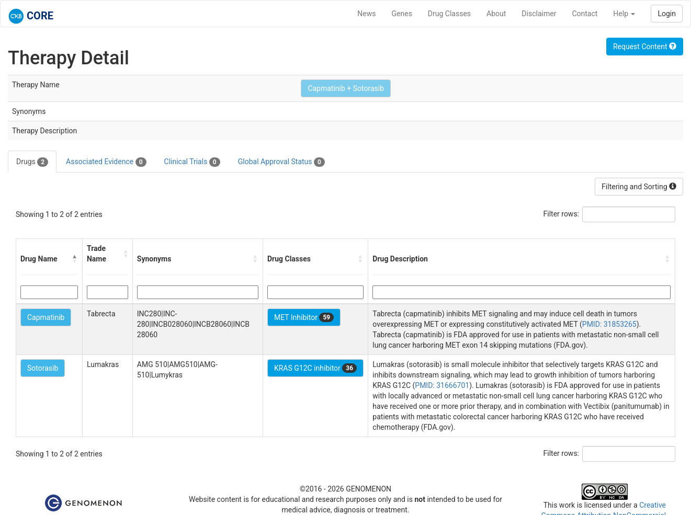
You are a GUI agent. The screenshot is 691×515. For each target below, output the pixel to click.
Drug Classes (449, 13)
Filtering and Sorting (639, 186)
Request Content (644, 46)
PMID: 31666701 (442, 385)
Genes (402, 13)
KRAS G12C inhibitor (315, 368)
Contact (584, 13)
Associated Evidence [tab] (106, 162)
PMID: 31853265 (609, 324)
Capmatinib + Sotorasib (346, 88)
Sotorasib (42, 368)
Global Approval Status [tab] (281, 162)
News (366, 13)
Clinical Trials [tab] (192, 162)
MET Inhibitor (304, 317)
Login (667, 13)
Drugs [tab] (32, 162)
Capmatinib (45, 317)
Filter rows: (561, 214)
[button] (75, 259)
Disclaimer (539, 13)
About (496, 13)
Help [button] (624, 13)
